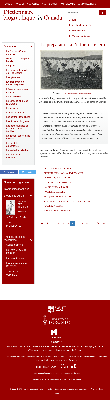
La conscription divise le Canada (17, 102)
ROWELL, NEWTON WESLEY (58, 210)
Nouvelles (33, 4)
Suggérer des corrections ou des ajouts (71, 389)
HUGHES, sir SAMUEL (54, 192)
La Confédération (15, 258)
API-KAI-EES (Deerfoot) (23, 204)
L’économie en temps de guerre (17, 90)
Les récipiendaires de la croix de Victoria (18, 71)
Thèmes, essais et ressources (14, 238)
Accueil (20, 4)
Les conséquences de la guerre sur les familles (17, 129)
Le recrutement (14, 96)
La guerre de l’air (14, 65)
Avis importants (97, 389)
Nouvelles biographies (16, 182)
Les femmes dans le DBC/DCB (16, 264)
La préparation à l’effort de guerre (15, 83)
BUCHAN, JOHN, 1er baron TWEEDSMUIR (63, 173)
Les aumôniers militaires (13, 156)
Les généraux (13, 77)
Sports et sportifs (14, 245)
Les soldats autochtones (12, 144)
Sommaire (10, 46)
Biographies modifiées (16, 189)
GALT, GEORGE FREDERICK (57, 182)
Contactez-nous (86, 4)
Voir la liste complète (13, 273)
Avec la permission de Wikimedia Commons (77, 93)
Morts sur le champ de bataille (17, 59)
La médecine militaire (17, 150)
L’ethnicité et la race (16, 112)
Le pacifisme (12, 108)
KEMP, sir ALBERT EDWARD (57, 196)
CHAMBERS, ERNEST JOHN (57, 178)
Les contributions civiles (18, 117)
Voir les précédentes (13, 224)
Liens (56, 394)
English (9, 4)
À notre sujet (49, 4)
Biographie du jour (14, 195)
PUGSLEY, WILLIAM (53, 206)
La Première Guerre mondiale (16, 52)
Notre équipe (67, 4)
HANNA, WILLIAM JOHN (56, 187)
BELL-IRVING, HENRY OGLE (57, 168)
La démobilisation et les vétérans (18, 137)
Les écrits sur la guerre (17, 121)
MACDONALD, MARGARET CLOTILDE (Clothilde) (68, 201)
